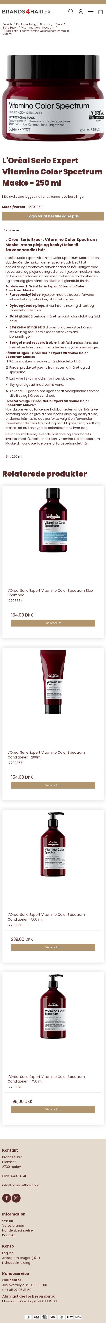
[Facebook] (7, 1204)
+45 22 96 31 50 (19, 1289)
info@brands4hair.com (20, 1185)
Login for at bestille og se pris (53, 216)
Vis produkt (53, 623)
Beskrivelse (11, 230)
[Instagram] (16, 1204)
